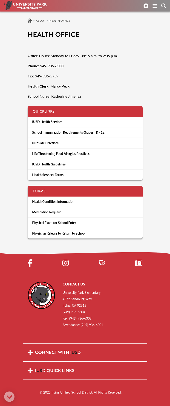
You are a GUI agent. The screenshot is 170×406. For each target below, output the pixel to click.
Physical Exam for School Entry (54, 223)
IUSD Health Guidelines (49, 164)
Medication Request (46, 212)
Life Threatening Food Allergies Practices (60, 153)
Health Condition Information (53, 201)
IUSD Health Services (47, 122)
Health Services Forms (47, 175)
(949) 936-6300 (74, 312)
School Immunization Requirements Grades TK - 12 (68, 132)
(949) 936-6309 (80, 318)
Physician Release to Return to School (58, 233)
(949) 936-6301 (92, 325)
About (41, 20)
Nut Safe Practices (45, 143)
